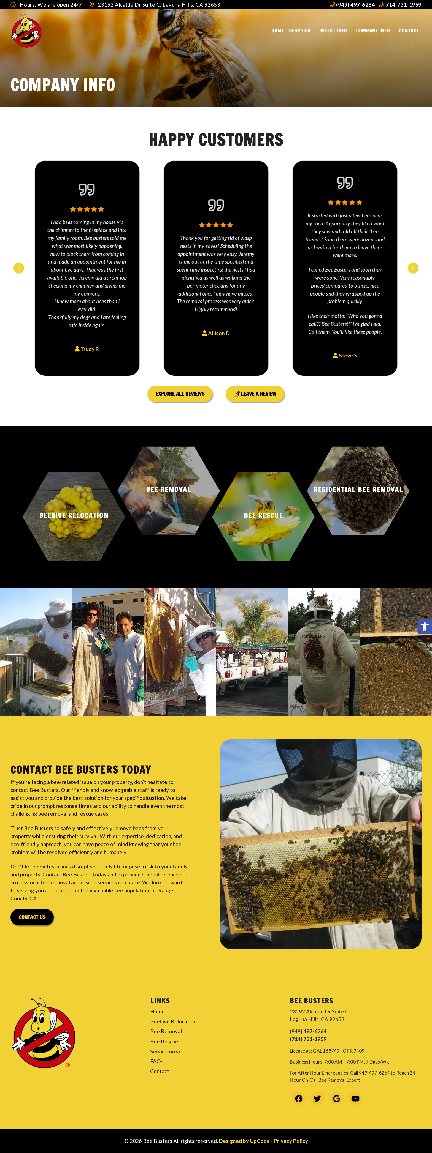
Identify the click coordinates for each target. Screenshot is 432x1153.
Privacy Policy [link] (291, 1141)
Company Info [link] (373, 30)
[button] (74, 517)
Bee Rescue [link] (164, 1041)
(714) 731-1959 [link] (308, 1039)
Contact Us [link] (32, 917)
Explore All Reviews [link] (180, 393)
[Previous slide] (18, 268)
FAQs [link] (156, 1061)
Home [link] (277, 30)
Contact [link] (409, 30)
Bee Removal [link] (166, 1031)
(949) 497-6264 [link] (352, 4)
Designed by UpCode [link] (245, 1141)
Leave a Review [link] (255, 393)
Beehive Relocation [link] (173, 1021)
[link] (425, 626)
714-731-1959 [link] (400, 4)
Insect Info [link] (333, 30)
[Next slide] (413, 268)
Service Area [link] (165, 1051)
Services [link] (299, 30)
